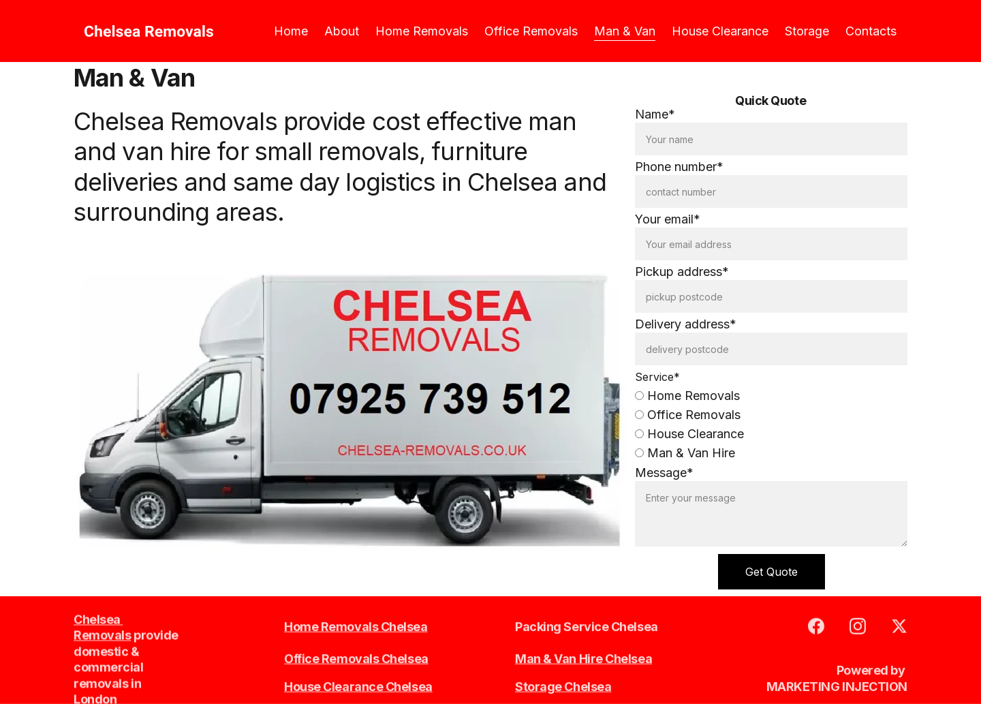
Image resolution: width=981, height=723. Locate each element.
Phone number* (679, 167)
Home (291, 31)
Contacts (871, 31)
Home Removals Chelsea (356, 627)
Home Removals (421, 31)
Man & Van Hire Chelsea (583, 659)
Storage (807, 31)
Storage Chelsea (563, 687)
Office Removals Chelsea (356, 659)
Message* (664, 473)
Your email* (667, 220)
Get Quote (771, 572)
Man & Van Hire (685, 453)
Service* (657, 377)
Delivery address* (685, 325)
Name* (655, 115)
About (341, 31)
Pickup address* (682, 272)
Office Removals (531, 31)
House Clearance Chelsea (358, 687)
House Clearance (720, 31)
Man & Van (624, 31)
